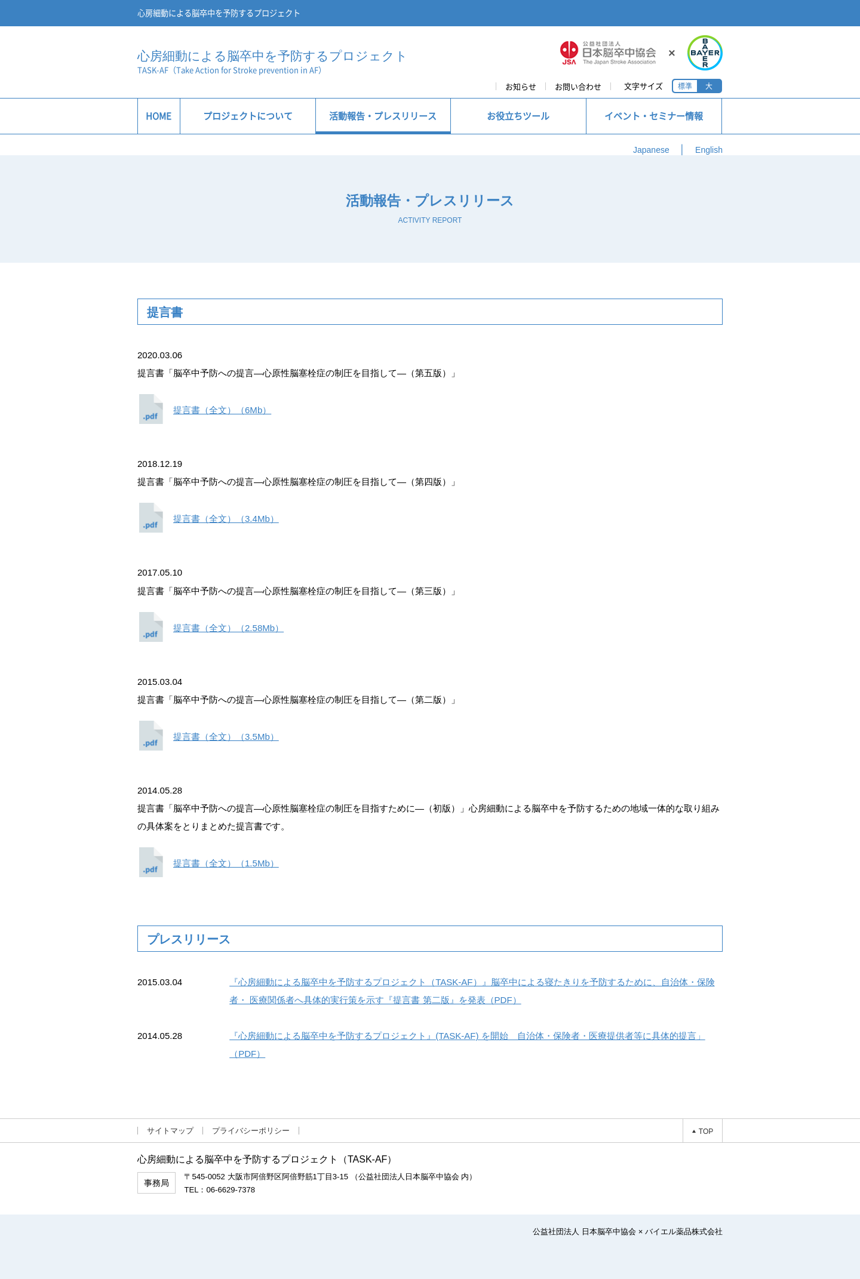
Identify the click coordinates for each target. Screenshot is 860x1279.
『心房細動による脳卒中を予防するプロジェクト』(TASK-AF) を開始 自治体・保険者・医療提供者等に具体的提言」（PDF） (467, 1045)
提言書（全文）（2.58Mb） (228, 628)
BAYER (704, 52)
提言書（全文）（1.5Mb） (226, 863)
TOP (706, 1131)
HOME (158, 115)
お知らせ (520, 86)
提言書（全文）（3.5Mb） (226, 736)
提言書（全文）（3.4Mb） (226, 519)
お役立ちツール (518, 115)
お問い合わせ (578, 86)
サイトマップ (170, 1131)
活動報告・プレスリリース (383, 115)
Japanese (651, 150)
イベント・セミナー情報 (653, 115)
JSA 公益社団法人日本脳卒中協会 (608, 52)
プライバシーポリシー (251, 1131)
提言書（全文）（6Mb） (222, 410)
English (709, 150)
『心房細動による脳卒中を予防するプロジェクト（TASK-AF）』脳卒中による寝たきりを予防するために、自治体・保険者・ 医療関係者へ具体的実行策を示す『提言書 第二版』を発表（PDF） (471, 991)
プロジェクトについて (248, 115)
